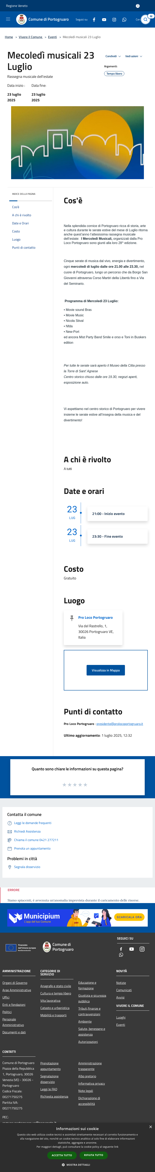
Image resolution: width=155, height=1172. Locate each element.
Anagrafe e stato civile (55, 986)
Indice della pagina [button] (23, 194)
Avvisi (120, 997)
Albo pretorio (87, 1076)
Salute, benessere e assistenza (91, 1031)
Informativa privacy (91, 1083)
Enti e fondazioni (13, 1004)
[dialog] (77, 1147)
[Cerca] (146, 19)
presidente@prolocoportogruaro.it (119, 723)
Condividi (114, 56)
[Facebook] (92, 19)
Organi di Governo (14, 982)
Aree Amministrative (16, 990)
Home (9, 36)
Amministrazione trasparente (90, 1066)
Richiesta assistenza (54, 1096)
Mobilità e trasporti (53, 1015)
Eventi (52, 36)
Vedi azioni (134, 56)
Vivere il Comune (31, 36)
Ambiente (85, 1021)
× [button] (150, 1127)
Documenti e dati (14, 1032)
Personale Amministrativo (13, 1022)
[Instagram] (113, 19)
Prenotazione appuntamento (50, 1066)
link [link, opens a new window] (116, 1146)
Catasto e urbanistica (54, 1007)
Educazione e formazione (87, 985)
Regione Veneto (16, 5)
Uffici (5, 997)
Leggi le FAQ (48, 1089)
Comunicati (124, 990)
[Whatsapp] (123, 19)
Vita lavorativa (50, 1000)
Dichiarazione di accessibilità (89, 1101)
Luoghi (121, 1017)
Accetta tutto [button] (62, 1155)
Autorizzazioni (88, 1041)
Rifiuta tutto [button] (93, 1155)
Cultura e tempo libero (55, 993)
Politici (7, 1011)
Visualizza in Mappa (106, 670)
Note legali (85, 1090)
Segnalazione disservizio (49, 1079)
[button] (77, 1164)
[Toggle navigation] (8, 19)
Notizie (121, 982)
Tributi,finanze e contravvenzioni (89, 1011)
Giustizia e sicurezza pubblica (92, 998)
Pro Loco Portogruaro (95, 617)
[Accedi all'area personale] (137, 6)
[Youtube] (102, 19)
